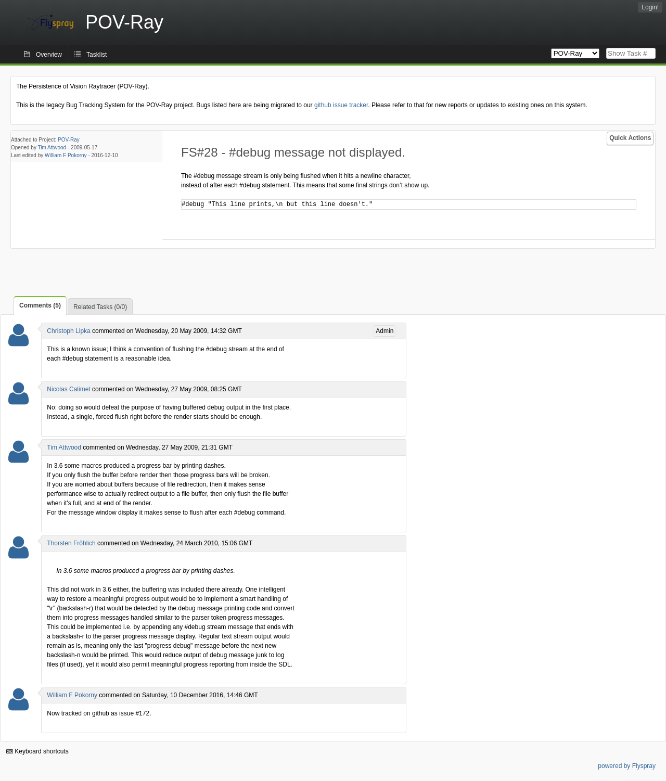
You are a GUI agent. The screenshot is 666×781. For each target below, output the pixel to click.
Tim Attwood (52, 147)
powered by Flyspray (627, 766)
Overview (49, 54)
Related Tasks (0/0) (100, 307)
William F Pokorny (66, 155)
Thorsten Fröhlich (71, 543)
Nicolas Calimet (68, 389)
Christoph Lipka (68, 331)
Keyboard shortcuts (37, 751)
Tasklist (96, 54)
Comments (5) (40, 305)
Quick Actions (630, 138)
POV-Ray (69, 140)
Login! (650, 7)
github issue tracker (341, 105)
